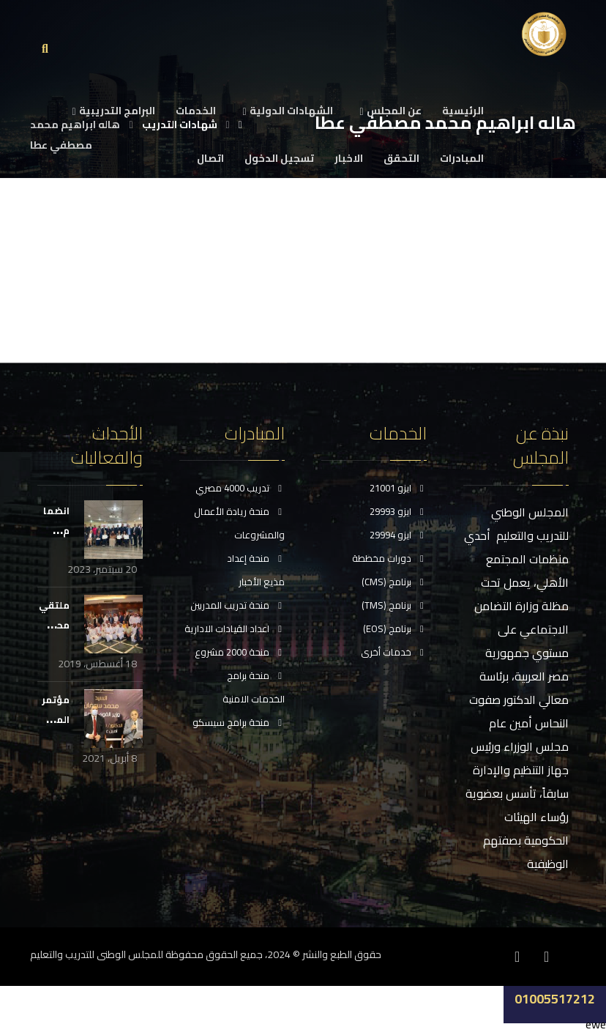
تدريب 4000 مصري (240, 488)
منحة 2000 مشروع (240, 652)
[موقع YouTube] (488, 956)
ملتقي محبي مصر (54, 624)
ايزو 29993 (398, 512)
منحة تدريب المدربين (237, 606)
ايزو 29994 (398, 535)
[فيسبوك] (546, 956)
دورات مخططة (389, 559)
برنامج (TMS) (394, 606)
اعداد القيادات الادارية (234, 629)
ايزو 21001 (398, 488)
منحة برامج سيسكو (238, 723)
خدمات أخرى (394, 652)
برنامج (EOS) (395, 629)
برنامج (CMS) (394, 582)
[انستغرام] (517, 956)
